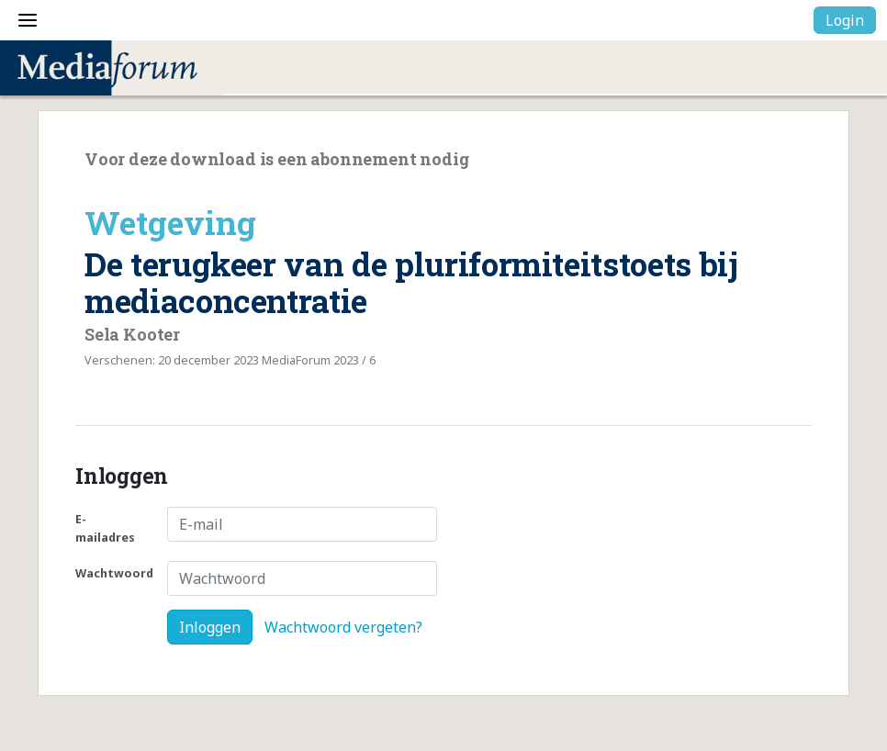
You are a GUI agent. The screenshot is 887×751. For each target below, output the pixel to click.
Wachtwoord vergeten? (343, 627)
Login (844, 20)
